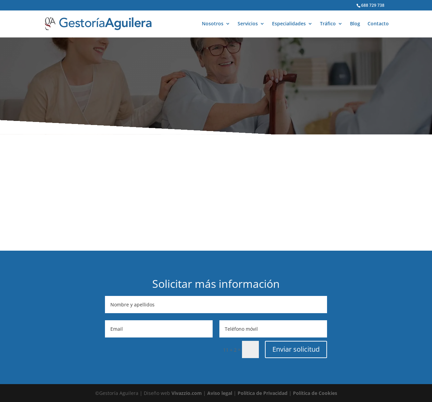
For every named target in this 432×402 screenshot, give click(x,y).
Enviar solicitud (296, 349)
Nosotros (212, 24)
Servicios (248, 24)
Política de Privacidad (263, 393)
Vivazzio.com (186, 393)
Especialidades (289, 24)
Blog (355, 24)
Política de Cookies (315, 393)
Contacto (378, 24)
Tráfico (328, 24)
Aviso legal (219, 393)
